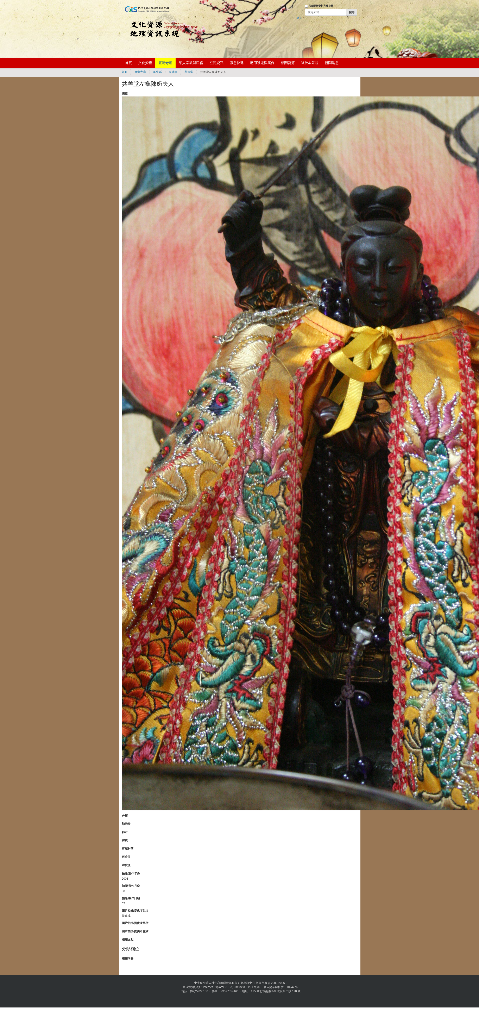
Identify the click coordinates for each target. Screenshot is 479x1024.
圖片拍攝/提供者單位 (135, 923)
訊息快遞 (237, 63)
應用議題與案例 (262, 63)
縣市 (125, 832)
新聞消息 (332, 63)
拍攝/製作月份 (131, 885)
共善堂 (188, 72)
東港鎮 (173, 72)
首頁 (128, 63)
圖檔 (125, 93)
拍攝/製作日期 (131, 898)
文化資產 (145, 63)
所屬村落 (127, 848)
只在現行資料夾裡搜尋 (320, 5)
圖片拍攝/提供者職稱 (135, 931)
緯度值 (126, 865)
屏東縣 (157, 72)
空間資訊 (216, 63)
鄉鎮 (125, 840)
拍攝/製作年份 (131, 873)
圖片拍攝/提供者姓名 (135, 910)
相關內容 (127, 958)
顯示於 (126, 823)
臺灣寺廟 (165, 63)
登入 (299, 18)
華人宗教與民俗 (191, 63)
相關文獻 (127, 939)
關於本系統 (310, 63)
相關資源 (288, 63)
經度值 (126, 857)
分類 (125, 815)
